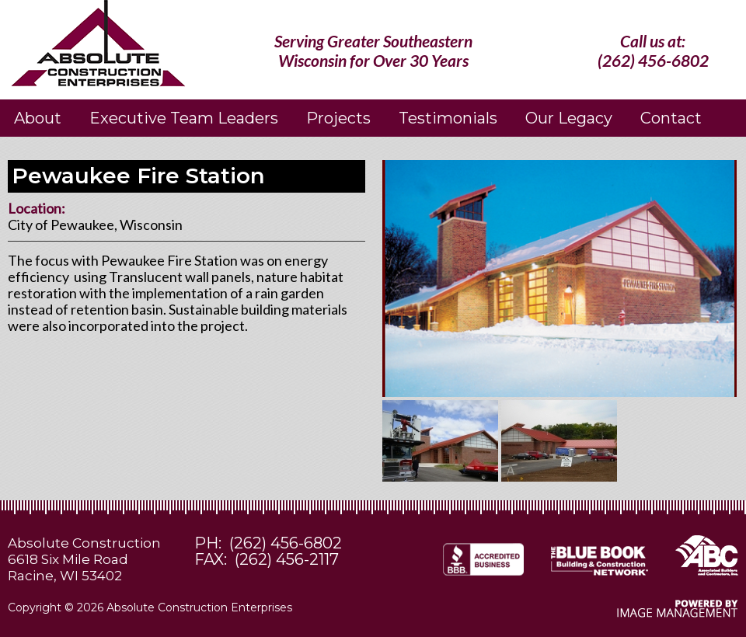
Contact (671, 118)
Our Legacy (568, 118)
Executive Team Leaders (183, 118)
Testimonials (448, 118)
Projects (338, 118)
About (37, 118)
